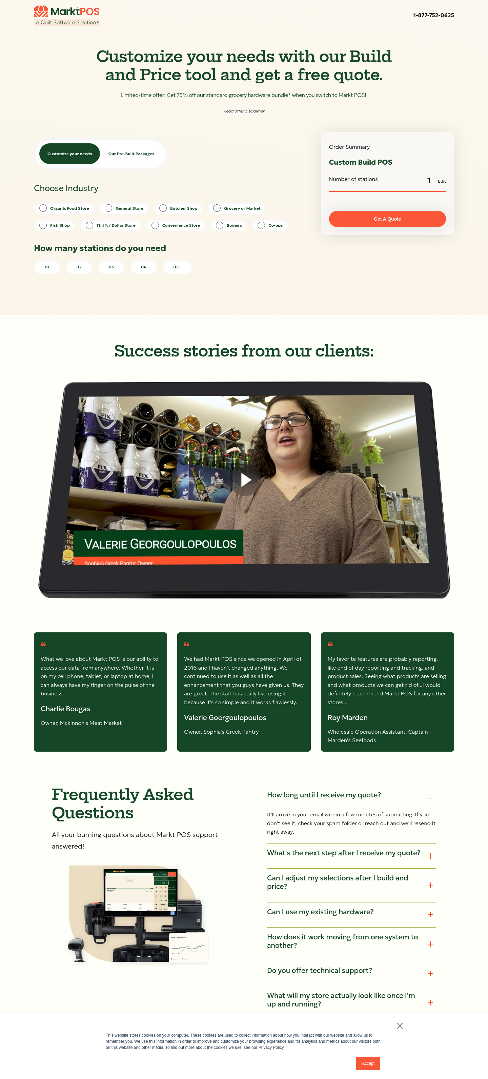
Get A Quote (387, 219)
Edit (442, 181)
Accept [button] (368, 1063)
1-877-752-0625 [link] (433, 15)
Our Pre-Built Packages (131, 153)
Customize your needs (69, 153)
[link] (67, 15)
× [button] (400, 1026)
